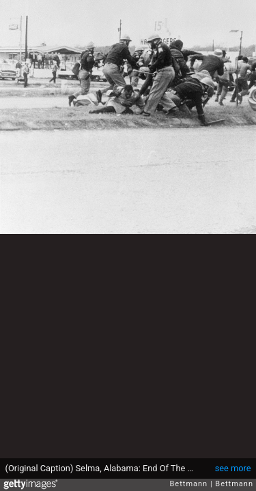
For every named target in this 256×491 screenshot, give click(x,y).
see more (233, 468)
